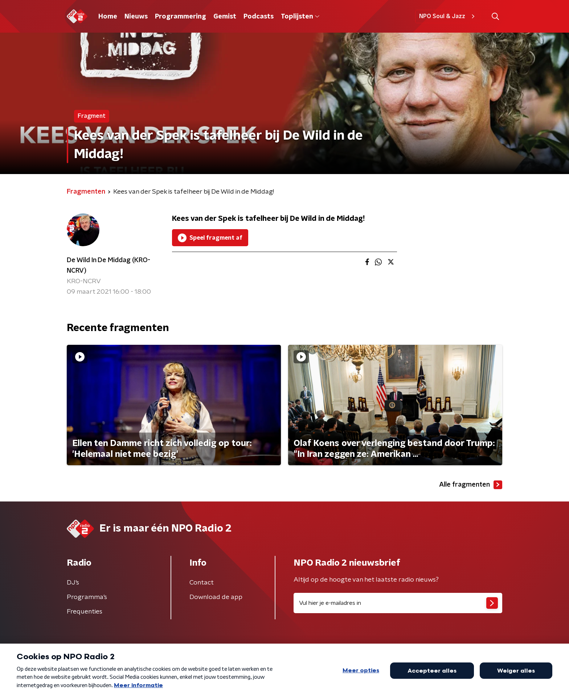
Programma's (87, 597)
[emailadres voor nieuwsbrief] (398, 603)
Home (107, 16)
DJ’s (73, 582)
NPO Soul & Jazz (448, 16)
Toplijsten (300, 16)
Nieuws (136, 16)
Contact (201, 582)
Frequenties (84, 611)
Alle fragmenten (470, 484)
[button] (495, 16)
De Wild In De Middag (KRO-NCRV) (108, 265)
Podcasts (258, 16)
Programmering (180, 16)
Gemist (224, 16)
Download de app (215, 597)
